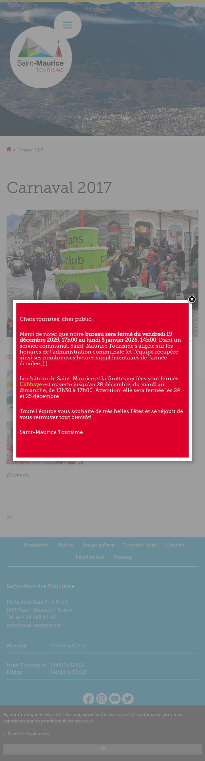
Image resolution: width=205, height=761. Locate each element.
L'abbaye (31, 385)
